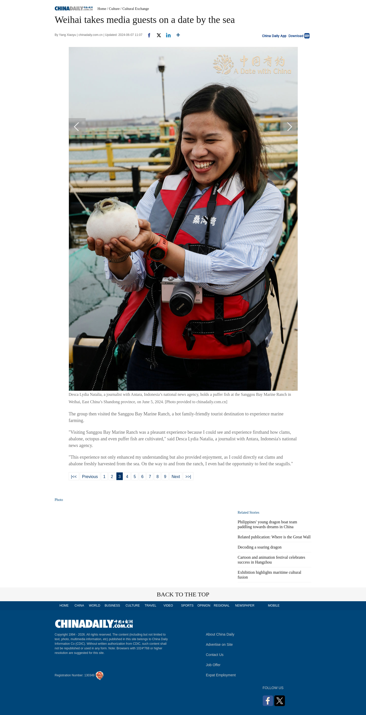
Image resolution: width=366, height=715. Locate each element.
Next (176, 476)
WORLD (94, 605)
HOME (64, 605)
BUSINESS (112, 605)
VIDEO (168, 605)
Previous (90, 476)
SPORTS (187, 605)
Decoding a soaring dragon (260, 547)
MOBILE (273, 605)
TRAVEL (150, 605)
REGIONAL (222, 605)
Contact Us (214, 655)
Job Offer (213, 665)
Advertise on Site (219, 644)
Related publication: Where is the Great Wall (274, 537)
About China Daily (220, 634)
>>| (188, 476)
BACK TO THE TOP (183, 594)
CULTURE (133, 605)
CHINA (79, 605)
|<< (74, 476)
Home (102, 9)
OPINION (203, 605)
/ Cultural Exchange (134, 9)
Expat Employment (221, 675)
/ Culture (113, 9)
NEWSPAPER (244, 605)
